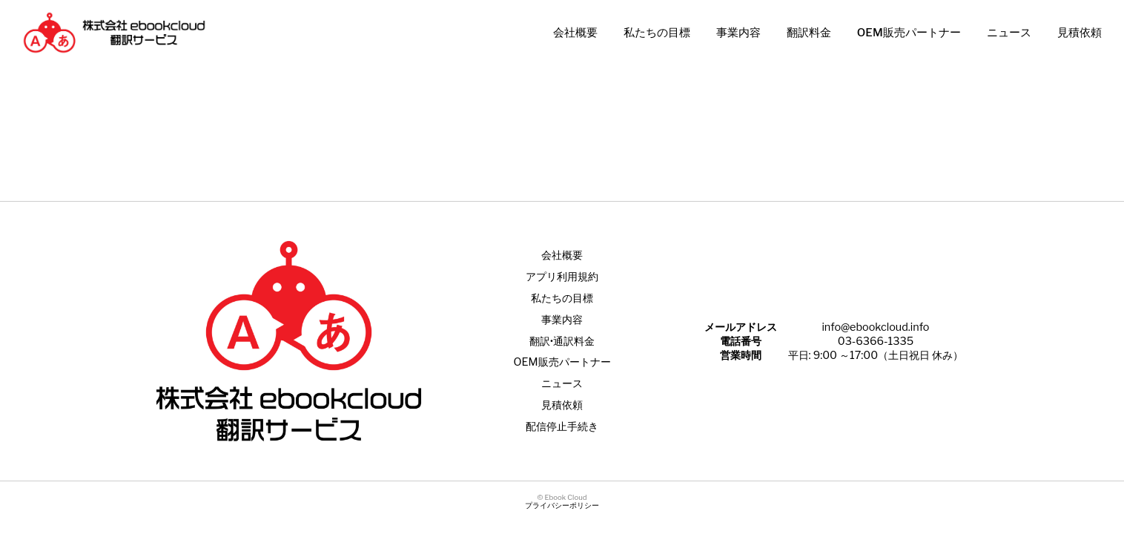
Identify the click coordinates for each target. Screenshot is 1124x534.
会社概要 (575, 32)
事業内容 (738, 32)
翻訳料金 (809, 32)
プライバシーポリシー (562, 505)
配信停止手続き (562, 426)
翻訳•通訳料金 (562, 341)
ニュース (1009, 32)
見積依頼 (1079, 32)
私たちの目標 (657, 32)
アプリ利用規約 (562, 276)
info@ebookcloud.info (875, 327)
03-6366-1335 (875, 341)
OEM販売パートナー (909, 32)
